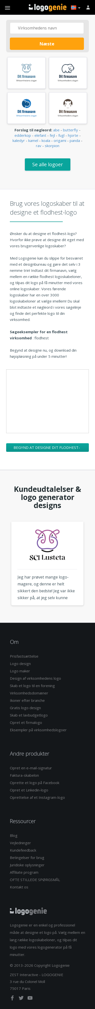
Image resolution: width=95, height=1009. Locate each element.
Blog (13, 835)
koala (46, 140)
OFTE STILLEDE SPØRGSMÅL (35, 879)
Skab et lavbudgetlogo (29, 715)
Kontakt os (19, 887)
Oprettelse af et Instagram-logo (37, 797)
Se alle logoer (47, 164)
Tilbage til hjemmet (47, 8)
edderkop (23, 135)
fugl (61, 135)
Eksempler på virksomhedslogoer (38, 729)
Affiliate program (24, 872)
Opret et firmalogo (26, 722)
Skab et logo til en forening (32, 685)
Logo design (20, 663)
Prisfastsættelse (24, 656)
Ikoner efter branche (27, 700)
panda (75, 140)
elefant (40, 135)
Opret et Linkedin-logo (29, 790)
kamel (33, 140)
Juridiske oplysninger (27, 864)
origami (60, 140)
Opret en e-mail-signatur (31, 767)
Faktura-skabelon (24, 775)
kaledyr (19, 140)
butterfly (70, 129)
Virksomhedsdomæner (29, 693)
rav (38, 145)
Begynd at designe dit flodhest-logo (47, 448)
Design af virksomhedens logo (35, 678)
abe (56, 129)
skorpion (52, 145)
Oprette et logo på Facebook (34, 782)
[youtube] (30, 998)
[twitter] (22, 998)
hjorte (73, 135)
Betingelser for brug (27, 857)
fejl (52, 135)
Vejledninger (20, 842)
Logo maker (20, 670)
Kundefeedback (23, 850)
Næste (46, 44)
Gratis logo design (25, 707)
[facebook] (13, 998)
